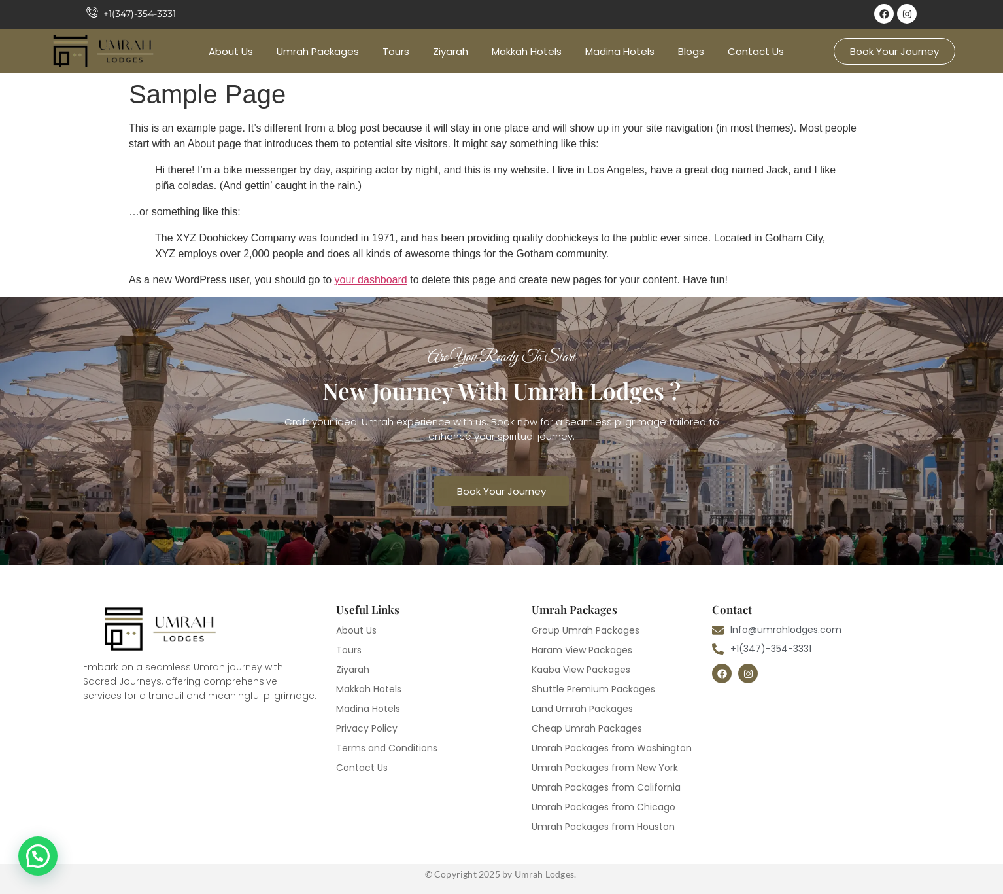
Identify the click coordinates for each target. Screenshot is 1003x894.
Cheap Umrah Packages (587, 728)
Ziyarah (450, 51)
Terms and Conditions (386, 748)
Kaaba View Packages (581, 669)
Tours (395, 51)
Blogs (691, 51)
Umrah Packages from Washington (612, 748)
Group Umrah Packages (585, 630)
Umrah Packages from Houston (603, 826)
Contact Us (756, 51)
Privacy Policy (367, 728)
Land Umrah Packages (582, 708)
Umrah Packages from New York (605, 767)
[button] (38, 856)
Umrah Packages (318, 51)
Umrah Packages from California (606, 787)
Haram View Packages (582, 649)
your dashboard (371, 279)
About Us (231, 51)
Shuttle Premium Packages (593, 689)
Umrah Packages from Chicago (603, 807)
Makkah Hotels (527, 51)
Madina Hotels (619, 51)
